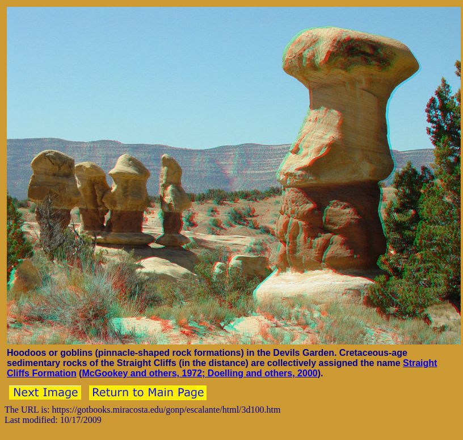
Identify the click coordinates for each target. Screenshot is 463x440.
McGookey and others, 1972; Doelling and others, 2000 (199, 373)
